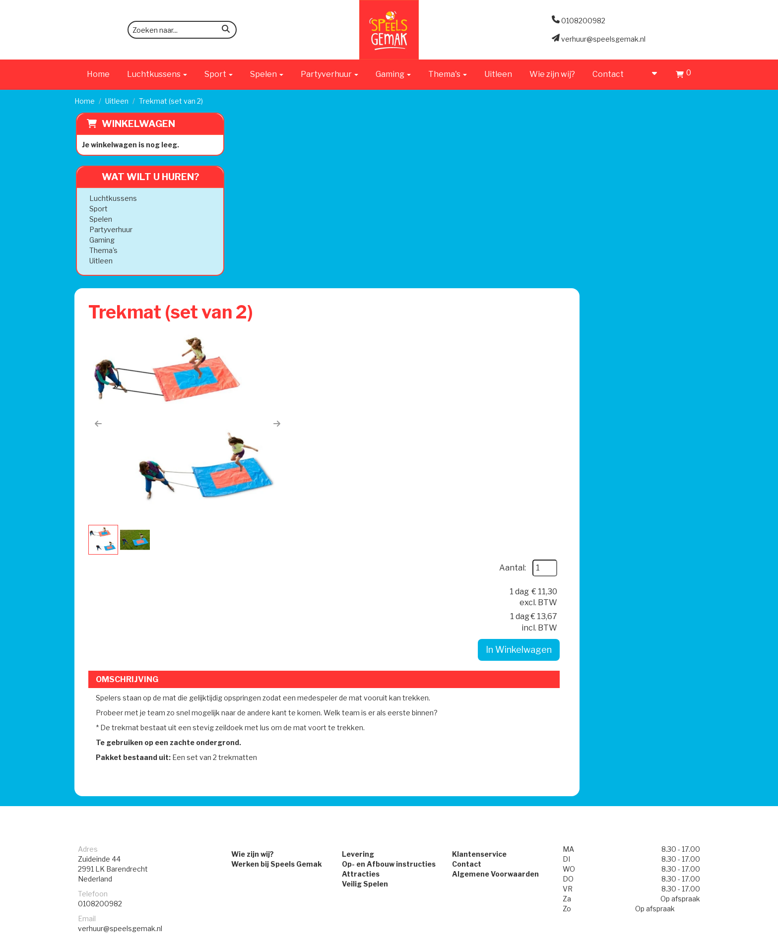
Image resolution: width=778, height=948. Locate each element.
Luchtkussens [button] (157, 74)
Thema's (102, 250)
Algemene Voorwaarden (504, 603)
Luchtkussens (111, 198)
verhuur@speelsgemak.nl (120, 658)
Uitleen (498, 74)
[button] (257, 252)
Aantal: (633, 161)
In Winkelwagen (639, 243)
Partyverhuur (109, 229)
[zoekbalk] (182, 30)
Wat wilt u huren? (141, 177)
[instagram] (695, 940)
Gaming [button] (393, 74)
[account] (649, 74)
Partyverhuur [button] (329, 74)
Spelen (99, 219)
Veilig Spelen (356, 613)
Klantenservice (488, 583)
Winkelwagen (137, 123)
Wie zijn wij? (552, 74)
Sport (97, 208)
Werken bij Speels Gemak (250, 593)
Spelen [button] (266, 74)
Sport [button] (218, 74)
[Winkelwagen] (683, 75)
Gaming (100, 240)
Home (98, 74)
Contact (608, 74)
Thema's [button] (447, 74)
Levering (349, 583)
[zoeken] (226, 30)
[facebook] (677, 940)
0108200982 (100, 633)
